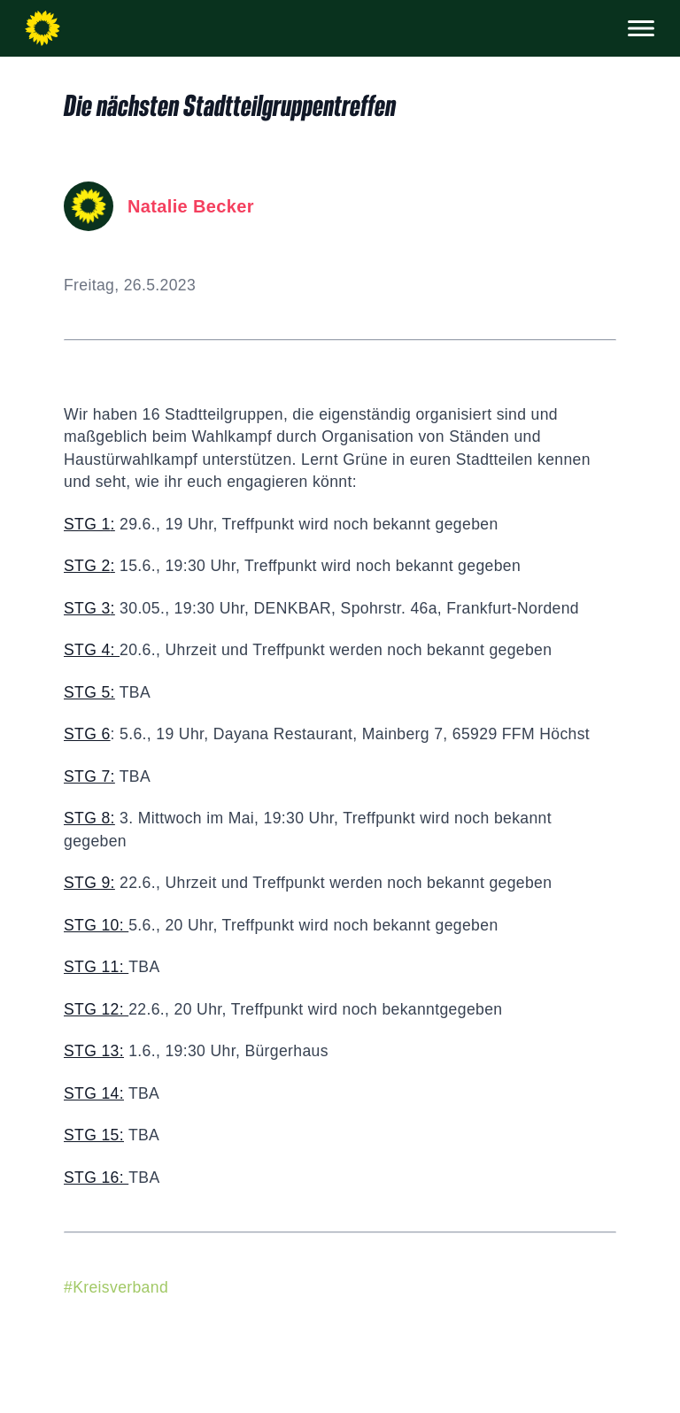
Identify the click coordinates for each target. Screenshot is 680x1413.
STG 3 (87, 608)
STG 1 (87, 524)
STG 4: (92, 650)
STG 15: (94, 1135)
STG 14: (94, 1093)
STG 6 (87, 734)
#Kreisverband (116, 1287)
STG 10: (96, 925)
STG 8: (89, 818)
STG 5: (89, 692)
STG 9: (89, 883)
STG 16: (96, 1177)
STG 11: (96, 967)
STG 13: (94, 1051)
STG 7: (89, 776)
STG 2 (87, 566)
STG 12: (96, 1009)
